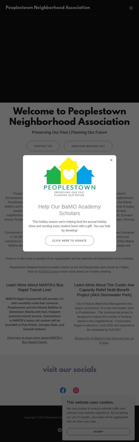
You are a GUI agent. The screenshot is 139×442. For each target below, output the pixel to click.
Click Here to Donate (69, 240)
